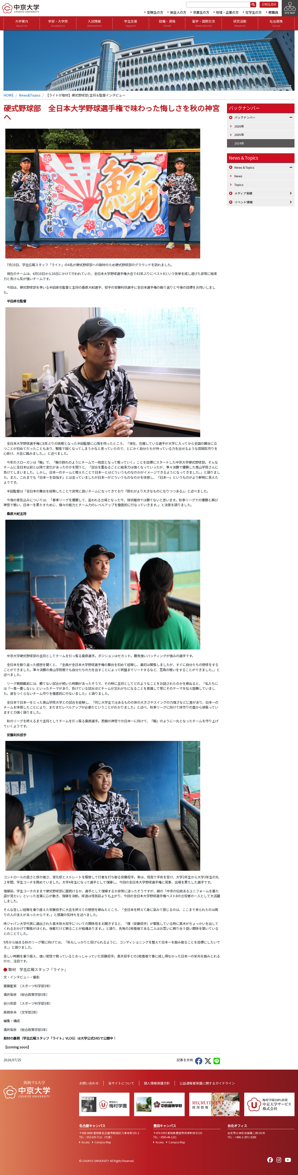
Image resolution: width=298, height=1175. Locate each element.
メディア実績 (243, 193)
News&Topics (30, 95)
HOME (8, 95)
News (238, 176)
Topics (239, 184)
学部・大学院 (58, 23)
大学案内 (21, 23)
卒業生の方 (201, 12)
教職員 (273, 12)
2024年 (239, 143)
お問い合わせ (89, 1083)
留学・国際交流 (203, 23)
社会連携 (276, 23)
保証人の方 (178, 12)
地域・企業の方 (227, 12)
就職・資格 (167, 23)
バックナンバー (245, 117)
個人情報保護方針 (157, 1083)
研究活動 (239, 23)
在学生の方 (253, 12)
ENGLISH (269, 4)
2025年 (239, 134)
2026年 (239, 126)
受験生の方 (155, 12)
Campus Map (103, 1142)
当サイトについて (121, 1083)
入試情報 (94, 23)
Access (85, 1142)
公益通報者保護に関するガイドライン (207, 1083)
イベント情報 (243, 202)
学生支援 (130, 23)
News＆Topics (243, 157)
